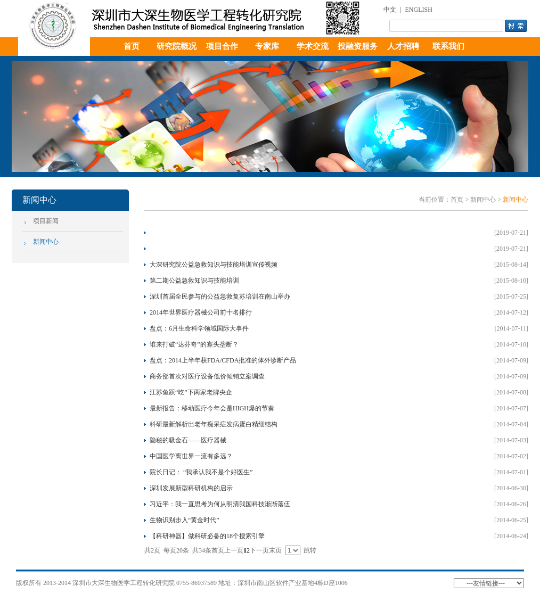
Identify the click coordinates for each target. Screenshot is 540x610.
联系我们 (448, 46)
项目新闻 (46, 221)
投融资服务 (358, 46)
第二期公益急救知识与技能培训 (194, 280)
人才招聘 (403, 46)
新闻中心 (46, 241)
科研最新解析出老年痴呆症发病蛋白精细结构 (213, 424)
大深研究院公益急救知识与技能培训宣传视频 (213, 264)
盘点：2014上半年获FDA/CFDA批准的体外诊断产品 (223, 360)
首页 (132, 46)
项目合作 (222, 46)
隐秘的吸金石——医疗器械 (188, 440)
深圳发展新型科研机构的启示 (191, 488)
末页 (275, 550)
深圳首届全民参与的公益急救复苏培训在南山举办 (220, 296)
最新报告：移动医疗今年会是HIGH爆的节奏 (212, 408)
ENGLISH (418, 9)
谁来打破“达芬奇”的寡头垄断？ (194, 344)
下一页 (259, 550)
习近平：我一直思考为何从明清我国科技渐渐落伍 (220, 504)
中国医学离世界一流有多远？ (191, 456)
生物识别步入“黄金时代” (184, 520)
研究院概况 (177, 46)
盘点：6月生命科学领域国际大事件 (199, 328)
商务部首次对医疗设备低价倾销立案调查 (207, 376)
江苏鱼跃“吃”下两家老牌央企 (191, 392)
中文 (389, 9)
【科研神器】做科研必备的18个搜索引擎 (207, 536)
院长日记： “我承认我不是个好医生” (201, 472)
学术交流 (313, 46)
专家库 (267, 46)
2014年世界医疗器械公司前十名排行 (201, 312)
